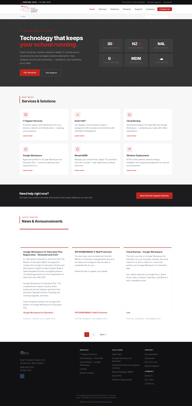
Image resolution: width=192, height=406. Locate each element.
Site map (112, 395)
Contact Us (164, 9)
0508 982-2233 (27, 367)
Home (92, 9)
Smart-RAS (116, 376)
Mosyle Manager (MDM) (122, 372)
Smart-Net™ (117, 354)
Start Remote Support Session (154, 196)
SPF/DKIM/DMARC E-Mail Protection (93, 252)
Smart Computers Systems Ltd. (97, 395)
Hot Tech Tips (151, 362)
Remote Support (154, 2)
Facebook (168, 2)
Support (138, 9)
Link (128, 313)
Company (150, 9)
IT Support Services (88, 354)
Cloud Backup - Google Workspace (144, 252)
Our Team (149, 380)
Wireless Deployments (122, 380)
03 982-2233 (25, 370)
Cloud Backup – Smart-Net (91, 358)
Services (103, 9)
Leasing (83, 369)
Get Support (51, 73)
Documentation (151, 354)
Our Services (30, 72)
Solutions (114, 9)
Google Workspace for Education (38, 313)
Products (127, 9)
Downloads (150, 358)
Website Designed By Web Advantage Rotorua (96, 402)
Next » (103, 334)
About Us (149, 376)
